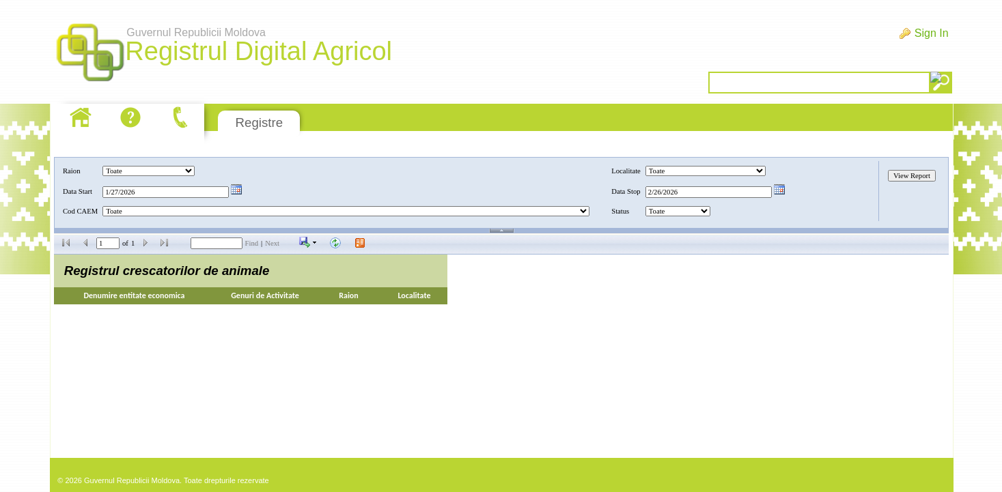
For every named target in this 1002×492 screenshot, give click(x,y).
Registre (259, 122)
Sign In (932, 33)
